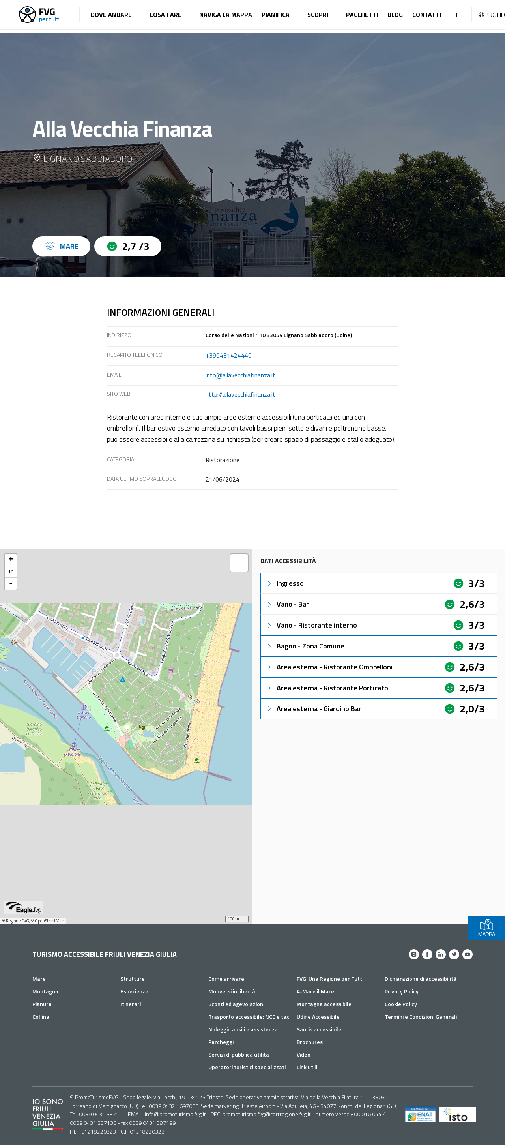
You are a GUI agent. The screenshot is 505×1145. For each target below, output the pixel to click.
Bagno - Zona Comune (305, 646)
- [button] (10, 584)
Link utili (307, 1067)
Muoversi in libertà (231, 991)
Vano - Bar (287, 604)
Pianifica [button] (276, 14)
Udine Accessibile (318, 1016)
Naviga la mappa (225, 14)
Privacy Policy (402, 991)
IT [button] (456, 14)
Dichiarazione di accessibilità (420, 978)
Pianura (42, 1004)
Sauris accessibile (319, 1029)
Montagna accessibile (324, 1004)
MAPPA (486, 928)
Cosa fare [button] (165, 14)
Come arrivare (226, 978)
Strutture (132, 978)
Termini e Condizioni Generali (421, 1016)
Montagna (45, 991)
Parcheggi (221, 1042)
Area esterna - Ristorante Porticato (327, 687)
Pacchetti (362, 14)
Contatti (426, 14)
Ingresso (285, 583)
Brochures (310, 1042)
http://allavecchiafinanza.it (240, 394)
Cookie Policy (401, 1004)
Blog (395, 14)
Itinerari (130, 1004)
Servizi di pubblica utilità (238, 1054)
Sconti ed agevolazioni (236, 1004)
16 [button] (10, 571)
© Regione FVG (15, 921)
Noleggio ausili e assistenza (243, 1029)
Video (303, 1054)
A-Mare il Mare (315, 991)
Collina (40, 1016)
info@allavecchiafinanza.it (240, 375)
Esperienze (134, 991)
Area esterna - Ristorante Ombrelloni (329, 667)
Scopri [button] (317, 14)
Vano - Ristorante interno (311, 625)
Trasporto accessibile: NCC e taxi (249, 1016)
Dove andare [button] (111, 14)
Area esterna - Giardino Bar (313, 708)
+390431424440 (229, 355)
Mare (39, 978)
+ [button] (10, 560)
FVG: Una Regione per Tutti (330, 978)
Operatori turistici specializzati (247, 1067)
